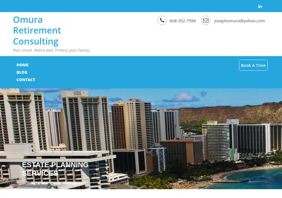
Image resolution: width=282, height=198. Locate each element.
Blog (42, 64)
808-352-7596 (177, 20)
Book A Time (253, 65)
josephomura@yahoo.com (233, 20)
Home (22, 64)
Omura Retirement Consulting (37, 30)
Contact (65, 64)
